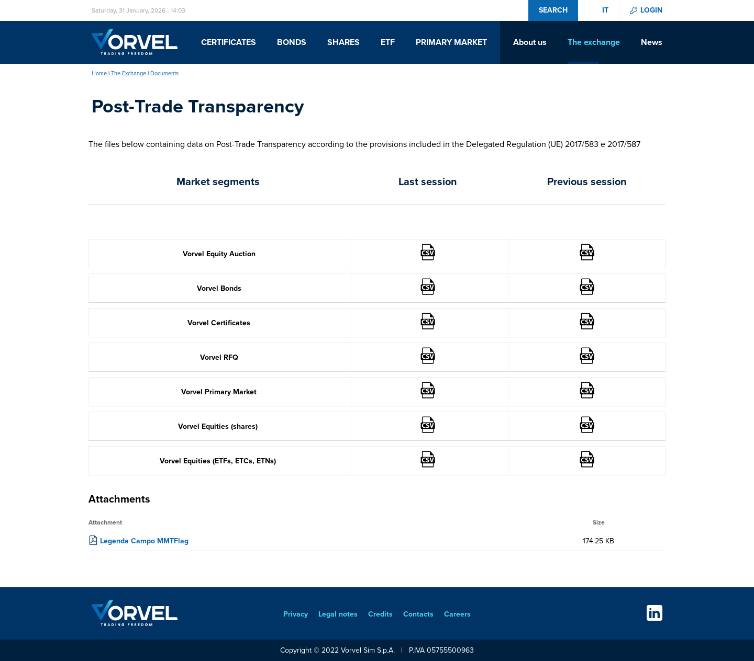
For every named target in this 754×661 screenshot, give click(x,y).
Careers (457, 614)
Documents (164, 73)
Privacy (295, 614)
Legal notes (338, 614)
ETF (388, 42)
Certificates (228, 42)
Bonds (291, 42)
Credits (380, 614)
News (651, 42)
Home (99, 73)
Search (553, 10)
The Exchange (128, 73)
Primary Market (451, 42)
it (605, 10)
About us (530, 42)
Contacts (418, 614)
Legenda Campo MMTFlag (144, 540)
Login (651, 10)
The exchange (594, 42)
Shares (343, 42)
